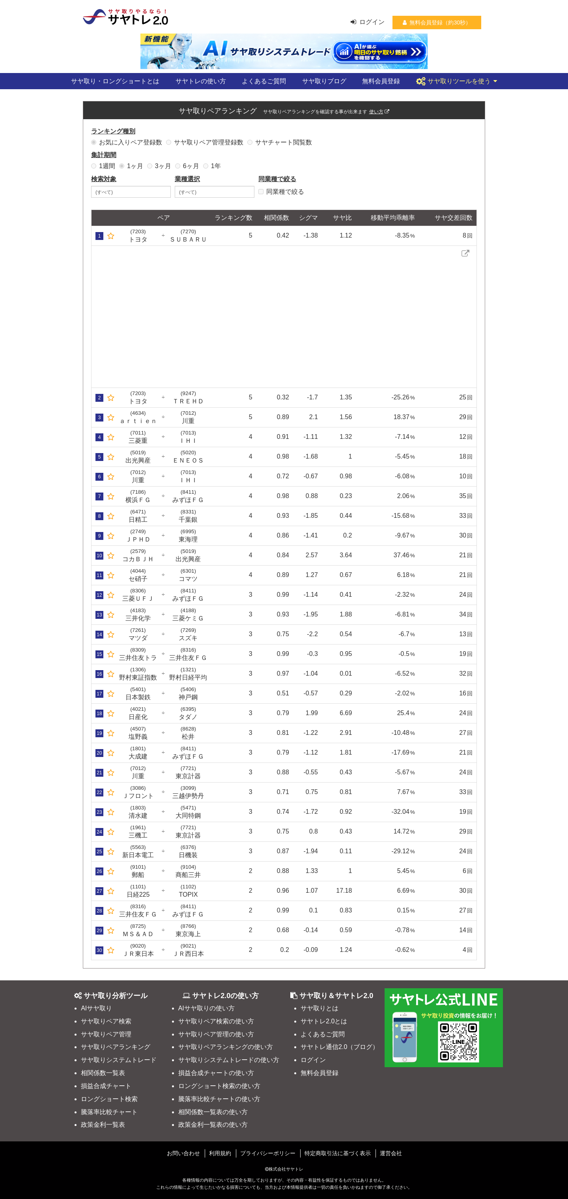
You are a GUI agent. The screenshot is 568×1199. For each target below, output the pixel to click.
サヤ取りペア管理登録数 (204, 142)
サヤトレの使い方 (201, 81)
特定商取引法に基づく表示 (338, 1153)
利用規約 (220, 1153)
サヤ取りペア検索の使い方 (216, 1021)
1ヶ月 (131, 166)
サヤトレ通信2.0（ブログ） (340, 1047)
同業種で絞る (281, 191)
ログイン (368, 22)
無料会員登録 (381, 81)
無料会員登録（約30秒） (437, 22)
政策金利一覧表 (103, 1124)
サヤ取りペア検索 (106, 1021)
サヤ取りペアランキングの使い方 (225, 1047)
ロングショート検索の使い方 (219, 1086)
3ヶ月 (159, 166)
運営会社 (391, 1153)
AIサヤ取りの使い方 (206, 1008)
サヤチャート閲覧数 (279, 142)
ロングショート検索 (109, 1099)
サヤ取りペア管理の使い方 (216, 1034)
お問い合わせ (183, 1153)
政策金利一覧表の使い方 (213, 1124)
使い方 (379, 111)
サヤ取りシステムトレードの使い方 (228, 1060)
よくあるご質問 (264, 81)
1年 (212, 166)
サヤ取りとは (319, 1008)
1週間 (103, 166)
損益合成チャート (106, 1086)
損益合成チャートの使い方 (216, 1073)
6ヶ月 (187, 166)
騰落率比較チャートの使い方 (219, 1099)
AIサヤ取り (96, 1008)
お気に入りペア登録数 (126, 142)
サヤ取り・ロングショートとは (115, 81)
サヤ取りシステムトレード (119, 1060)
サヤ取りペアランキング (115, 1047)
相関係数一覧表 (103, 1073)
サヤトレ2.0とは (324, 1021)
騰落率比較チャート (109, 1112)
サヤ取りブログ (324, 81)
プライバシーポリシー (267, 1153)
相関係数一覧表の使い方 (213, 1112)
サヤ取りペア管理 (106, 1034)
